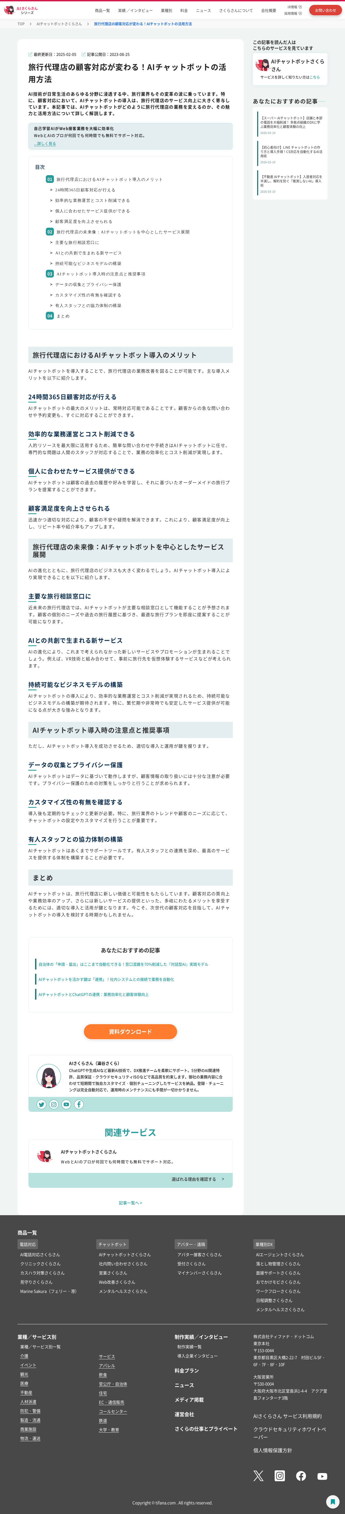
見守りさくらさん (36, 1282)
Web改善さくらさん (117, 1282)
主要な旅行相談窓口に (77, 242)
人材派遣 (28, 1401)
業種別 (166, 10)
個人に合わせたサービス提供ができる (92, 211)
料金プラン (187, 1370)
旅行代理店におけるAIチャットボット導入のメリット (110, 179)
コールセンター (113, 1411)
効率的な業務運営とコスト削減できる (92, 200)
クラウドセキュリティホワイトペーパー (289, 1433)
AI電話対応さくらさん (40, 1254)
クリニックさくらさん (40, 1263)
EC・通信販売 (111, 1402)
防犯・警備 (30, 1410)
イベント (28, 1365)
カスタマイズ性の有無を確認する (88, 295)
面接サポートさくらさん (278, 1273)
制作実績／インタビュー (201, 1336)
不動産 (26, 1392)
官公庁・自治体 (113, 1384)
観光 (24, 1374)
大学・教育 (109, 1429)
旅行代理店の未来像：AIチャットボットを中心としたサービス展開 (123, 232)
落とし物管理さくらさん (278, 1263)
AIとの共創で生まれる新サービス (88, 253)
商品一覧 (102, 10)
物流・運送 (30, 1438)
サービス (107, 1356)
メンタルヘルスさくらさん (123, 1291)
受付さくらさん (191, 1263)
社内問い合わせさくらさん (123, 1263)
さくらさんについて (236, 10)
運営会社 (184, 1414)
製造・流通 (30, 1420)
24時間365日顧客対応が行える (85, 190)
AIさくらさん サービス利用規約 (287, 1415)
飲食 (103, 1374)
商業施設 (28, 1429)
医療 (24, 1383)
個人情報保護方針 (272, 1450)
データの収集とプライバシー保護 (88, 284)
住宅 (103, 1393)
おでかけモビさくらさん (278, 1282)
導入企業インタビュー (197, 1356)
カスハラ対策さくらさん (42, 1273)
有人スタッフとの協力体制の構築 (88, 305)
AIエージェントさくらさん (280, 1254)
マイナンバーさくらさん (199, 1273)
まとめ (63, 316)
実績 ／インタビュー (135, 10)
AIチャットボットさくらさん (59, 23)
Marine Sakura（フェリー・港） (49, 1291)
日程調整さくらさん (274, 1300)
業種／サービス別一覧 (40, 1346)
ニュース (203, 10)
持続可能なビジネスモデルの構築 (88, 263)
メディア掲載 (189, 1399)
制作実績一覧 (189, 1346)
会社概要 (268, 10)
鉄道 (103, 1420)
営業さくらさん (113, 1273)
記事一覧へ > (130, 1202)
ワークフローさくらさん (278, 1291)
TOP (21, 23)
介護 (24, 1356)
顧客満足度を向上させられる (84, 221)
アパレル (107, 1365)
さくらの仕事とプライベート (206, 1428)
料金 (184, 10)
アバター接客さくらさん (199, 1254)
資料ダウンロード (130, 1031)
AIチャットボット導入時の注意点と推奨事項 (101, 274)
